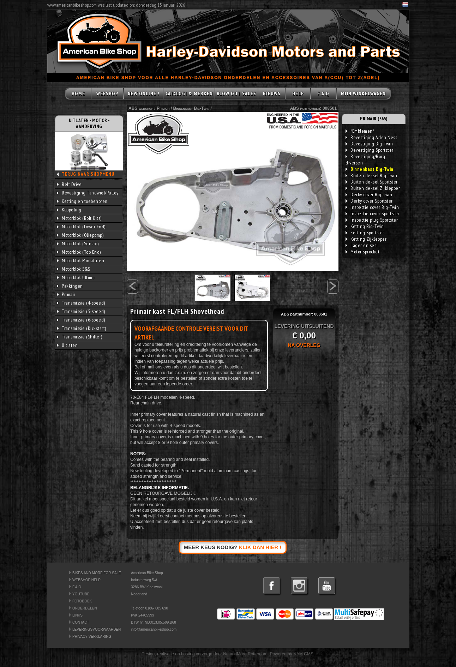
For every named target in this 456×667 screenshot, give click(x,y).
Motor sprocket (362, 251)
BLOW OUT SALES (236, 93)
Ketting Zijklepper (366, 239)
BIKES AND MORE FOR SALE (96, 573)
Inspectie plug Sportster (372, 220)
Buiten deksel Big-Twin (371, 175)
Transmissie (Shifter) (79, 337)
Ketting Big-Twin (365, 226)
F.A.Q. (77, 587)
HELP (298, 93)
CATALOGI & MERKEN (189, 93)
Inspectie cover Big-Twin (372, 207)
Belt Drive (69, 184)
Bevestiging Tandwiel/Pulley (88, 193)
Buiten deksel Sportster (372, 182)
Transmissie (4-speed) (81, 303)
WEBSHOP (107, 93)
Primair (66, 294)
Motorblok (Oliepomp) (80, 235)
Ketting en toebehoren (82, 201)
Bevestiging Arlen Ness (371, 137)
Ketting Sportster (365, 232)
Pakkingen (70, 286)
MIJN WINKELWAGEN (363, 93)
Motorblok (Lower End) (81, 226)
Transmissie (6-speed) (81, 320)
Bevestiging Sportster (370, 150)
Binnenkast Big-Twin (191, 108)
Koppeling (69, 209)
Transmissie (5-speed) (81, 311)
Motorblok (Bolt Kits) (79, 218)
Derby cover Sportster (369, 201)
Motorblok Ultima (76, 277)
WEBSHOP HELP (86, 580)
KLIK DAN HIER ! (260, 547)
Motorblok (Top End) (79, 252)
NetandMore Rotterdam (245, 653)
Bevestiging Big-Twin (369, 143)
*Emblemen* (360, 131)
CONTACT (80, 622)
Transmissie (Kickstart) (81, 328)
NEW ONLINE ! (143, 93)
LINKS (77, 615)
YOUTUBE (80, 594)
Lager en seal (362, 245)
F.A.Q (323, 93)
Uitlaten (67, 345)
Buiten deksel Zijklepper (373, 188)
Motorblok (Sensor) (77, 243)
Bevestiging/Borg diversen (365, 159)
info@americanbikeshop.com (153, 629)
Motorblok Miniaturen (80, 260)
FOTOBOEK (82, 601)
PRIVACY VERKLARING (91, 636)
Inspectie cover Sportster (373, 213)
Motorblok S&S (73, 269)
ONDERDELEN (84, 608)
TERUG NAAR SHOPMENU (88, 174)
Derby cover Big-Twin (369, 194)
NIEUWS (272, 93)
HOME (78, 93)
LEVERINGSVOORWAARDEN (96, 629)
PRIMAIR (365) (374, 119)
